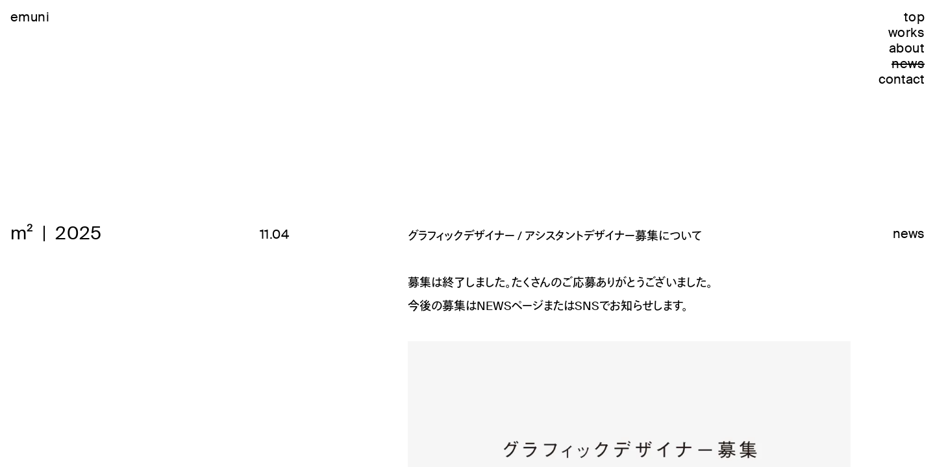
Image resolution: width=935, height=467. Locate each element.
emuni (29, 16)
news (908, 63)
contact (902, 79)
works (906, 32)
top (914, 16)
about (907, 48)
